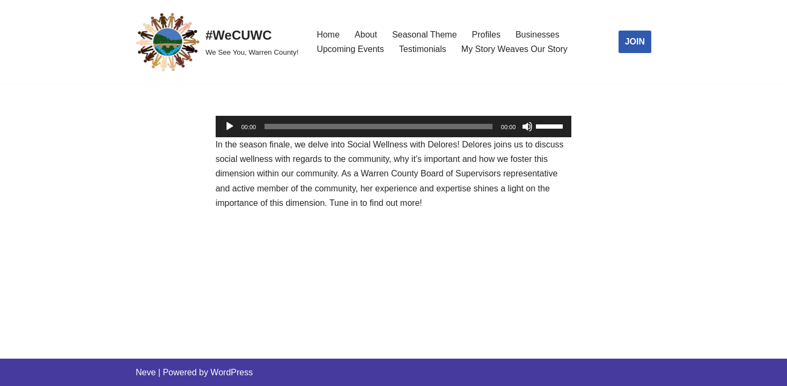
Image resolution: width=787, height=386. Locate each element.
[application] (394, 126)
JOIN (635, 41)
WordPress (231, 372)
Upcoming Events (350, 49)
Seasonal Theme (424, 34)
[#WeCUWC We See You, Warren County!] (217, 42)
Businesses (538, 34)
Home (328, 34)
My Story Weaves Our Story (514, 49)
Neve (146, 372)
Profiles (486, 34)
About (366, 34)
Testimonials (422, 49)
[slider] (378, 126)
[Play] (229, 126)
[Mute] (527, 126)
